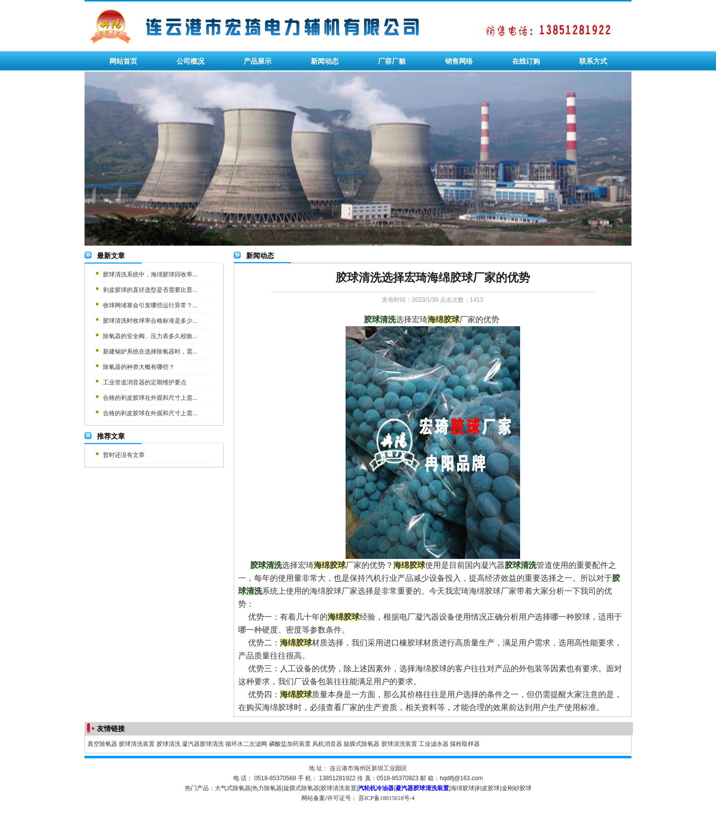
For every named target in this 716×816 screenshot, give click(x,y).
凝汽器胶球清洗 (203, 743)
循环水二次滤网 (246, 743)
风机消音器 (327, 743)
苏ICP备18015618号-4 (386, 798)
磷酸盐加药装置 (290, 743)
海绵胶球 (462, 788)
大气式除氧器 (233, 788)
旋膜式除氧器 (361, 743)
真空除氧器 (102, 743)
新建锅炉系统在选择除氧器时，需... (150, 351)
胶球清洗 (168, 743)
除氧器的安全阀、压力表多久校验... (150, 336)
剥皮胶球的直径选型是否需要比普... (150, 289)
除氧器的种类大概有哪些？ (139, 366)
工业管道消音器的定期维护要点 (144, 382)
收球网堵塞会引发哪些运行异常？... (150, 305)
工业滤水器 (433, 743)
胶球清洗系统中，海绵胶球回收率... (150, 274)
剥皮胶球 (488, 788)
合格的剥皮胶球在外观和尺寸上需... (150, 397)
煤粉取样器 (465, 743)
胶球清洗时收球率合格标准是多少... (150, 320)
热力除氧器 (267, 788)
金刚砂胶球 (517, 788)
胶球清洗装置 (137, 743)
